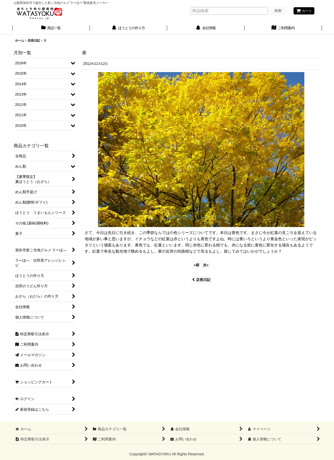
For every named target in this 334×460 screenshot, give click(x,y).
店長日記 (201, 280)
